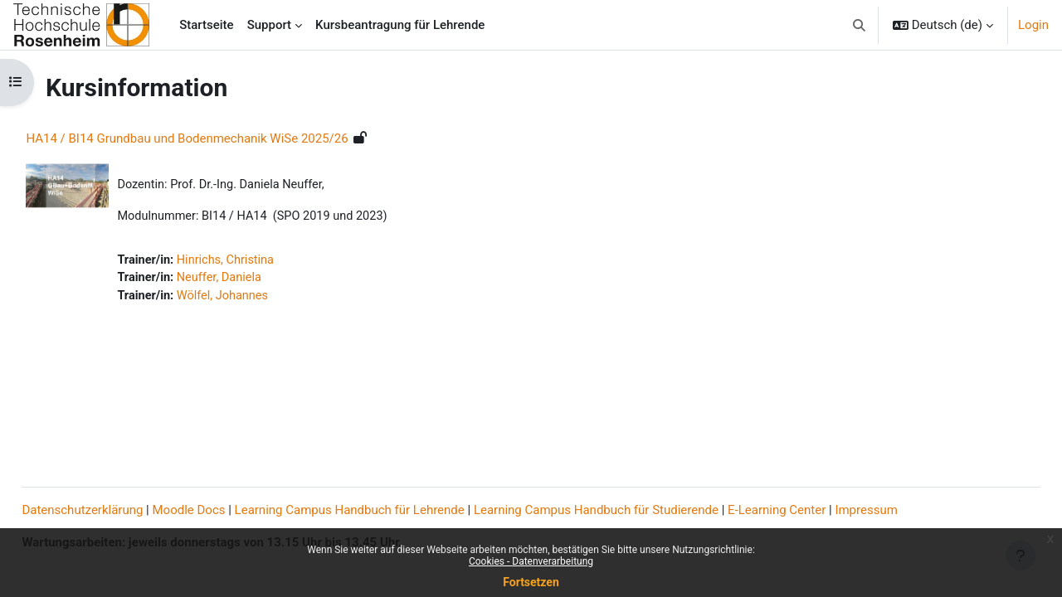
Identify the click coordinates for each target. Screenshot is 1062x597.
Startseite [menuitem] (206, 24)
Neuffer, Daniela (260, 280)
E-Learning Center (814, 510)
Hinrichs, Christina (266, 261)
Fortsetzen (531, 582)
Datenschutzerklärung (119, 510)
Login (1033, 24)
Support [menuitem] (269, 24)
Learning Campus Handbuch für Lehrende (386, 510)
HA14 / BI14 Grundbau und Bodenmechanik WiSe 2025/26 (224, 138)
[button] (859, 25)
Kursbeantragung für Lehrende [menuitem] (400, 24)
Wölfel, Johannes (263, 298)
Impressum (903, 510)
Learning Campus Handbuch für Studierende (633, 510)
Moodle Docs (225, 510)
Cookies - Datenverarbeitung (531, 561)
